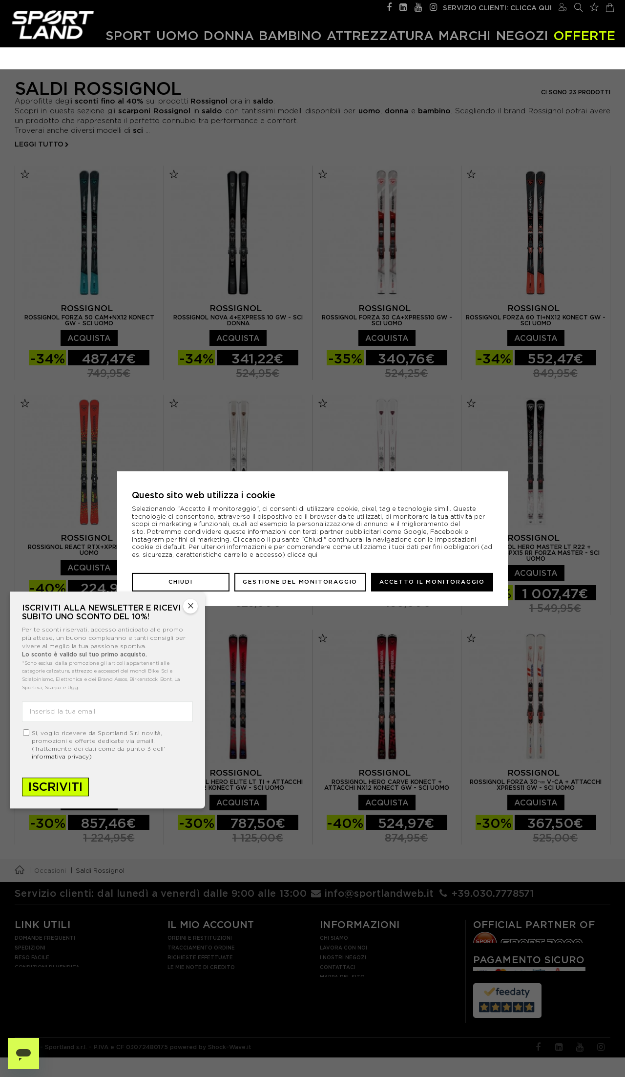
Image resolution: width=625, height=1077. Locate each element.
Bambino (290, 35)
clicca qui (302, 554)
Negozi (522, 35)
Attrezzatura (380, 35)
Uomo (177, 35)
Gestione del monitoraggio (300, 582)
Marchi (464, 35)
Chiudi (180, 582)
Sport (128, 35)
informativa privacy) (62, 756)
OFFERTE (584, 35)
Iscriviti (55, 786)
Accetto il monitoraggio (432, 582)
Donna (229, 35)
